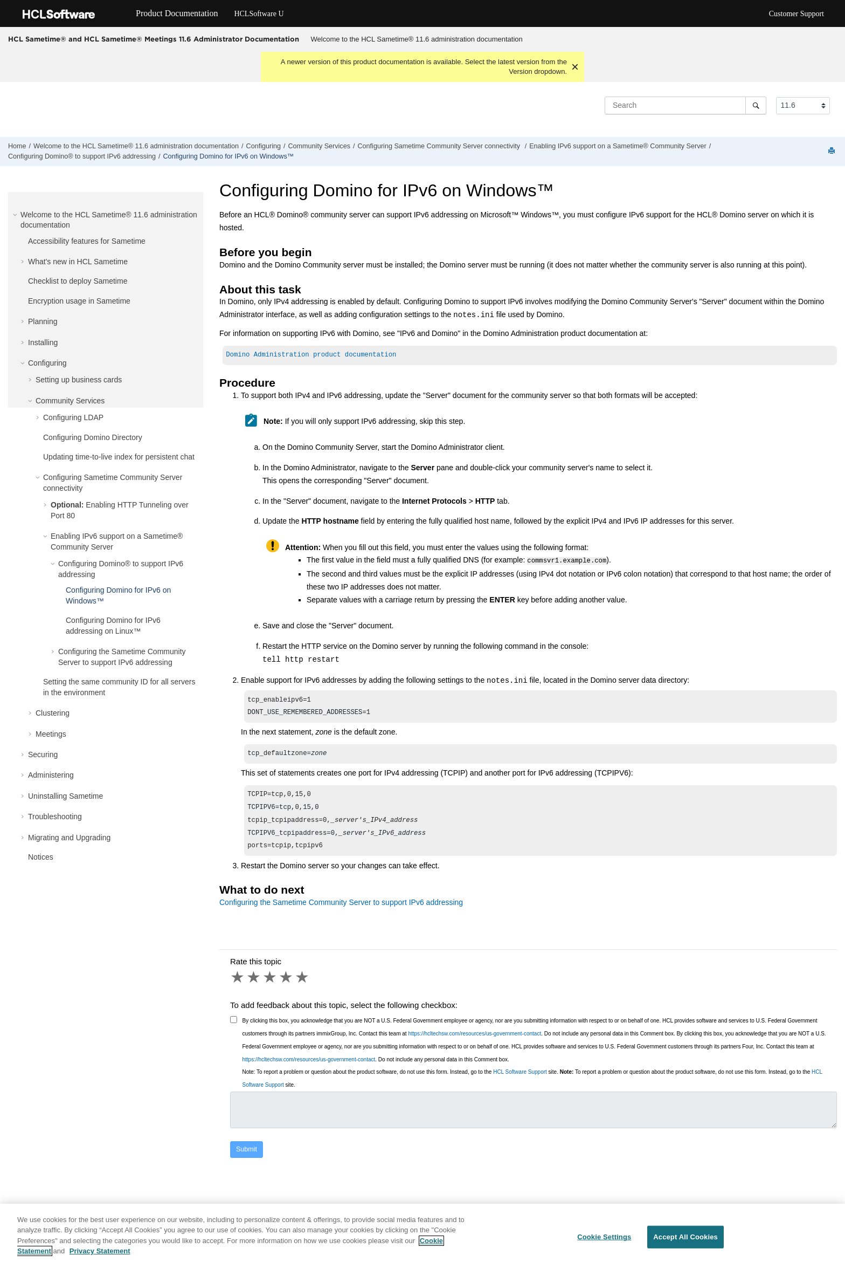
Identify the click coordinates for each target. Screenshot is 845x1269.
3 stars (270, 985)
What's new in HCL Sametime (78, 261)
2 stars (254, 985)
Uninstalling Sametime (65, 796)
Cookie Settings (604, 1242)
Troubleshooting (55, 816)
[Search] (755, 105)
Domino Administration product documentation (311, 356)
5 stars (303, 985)
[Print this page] (833, 151)
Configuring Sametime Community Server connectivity (439, 146)
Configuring (263, 146)
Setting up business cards (79, 379)
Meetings (51, 734)
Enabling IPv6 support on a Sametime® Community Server (617, 146)
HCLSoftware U (258, 14)
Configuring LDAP (73, 417)
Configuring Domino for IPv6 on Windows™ (228, 156)
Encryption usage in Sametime (79, 301)
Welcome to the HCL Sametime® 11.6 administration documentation (417, 39)
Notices (40, 857)
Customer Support (796, 14)
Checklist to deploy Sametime (77, 281)
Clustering (53, 713)
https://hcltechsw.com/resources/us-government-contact (474, 1042)
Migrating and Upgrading (69, 837)
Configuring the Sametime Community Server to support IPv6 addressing (341, 911)
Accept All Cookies (685, 1242)
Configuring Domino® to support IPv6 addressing (82, 156)
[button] (16, 215)
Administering (51, 775)
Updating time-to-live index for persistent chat (119, 456)
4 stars (287, 985)
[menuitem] (416, 39)
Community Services (319, 146)
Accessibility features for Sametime (87, 241)
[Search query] (685, 105)
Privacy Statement (100, 1256)
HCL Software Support (520, 1080)
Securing (43, 754)
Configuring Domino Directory (92, 437)
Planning (43, 321)
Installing (43, 342)
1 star (238, 985)
